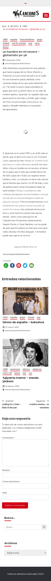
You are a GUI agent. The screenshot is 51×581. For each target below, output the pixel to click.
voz (30, 373)
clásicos (26, 369)
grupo (39, 39)
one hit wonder (19, 43)
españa (13, 39)
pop (30, 43)
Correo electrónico (11, 481)
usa (24, 373)
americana (15, 369)
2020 (5, 317)
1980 (5, 39)
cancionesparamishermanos (17, 63)
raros (37, 43)
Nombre (6, 470)
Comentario (8, 437)
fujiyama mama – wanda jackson (21, 379)
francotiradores (27, 39)
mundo (31, 317)
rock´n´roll (7, 373)
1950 (5, 369)
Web (4, 492)
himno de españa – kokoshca (23, 322)
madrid (6, 43)
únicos (6, 47)
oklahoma (37, 369)
